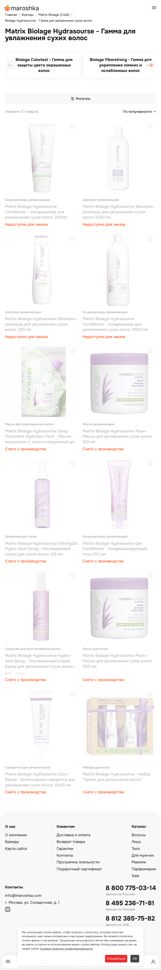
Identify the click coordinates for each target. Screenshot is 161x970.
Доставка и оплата (73, 835)
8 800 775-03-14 (131, 888)
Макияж (139, 862)
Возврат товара (71, 841)
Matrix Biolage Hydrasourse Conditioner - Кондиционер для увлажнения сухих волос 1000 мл (115, 324)
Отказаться (116, 958)
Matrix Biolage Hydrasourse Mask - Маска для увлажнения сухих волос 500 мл (117, 661)
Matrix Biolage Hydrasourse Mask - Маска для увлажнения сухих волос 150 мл (117, 436)
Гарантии (65, 848)
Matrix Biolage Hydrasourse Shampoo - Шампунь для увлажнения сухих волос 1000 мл (119, 212)
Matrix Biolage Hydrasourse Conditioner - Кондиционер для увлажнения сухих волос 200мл (36, 212)
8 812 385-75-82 (130, 918)
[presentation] (10, 65)
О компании (16, 835)
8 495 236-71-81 (130, 903)
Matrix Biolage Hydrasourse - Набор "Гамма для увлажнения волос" (117, 777)
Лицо (136, 841)
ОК (134, 958)
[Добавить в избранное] (72, 127)
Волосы (138, 835)
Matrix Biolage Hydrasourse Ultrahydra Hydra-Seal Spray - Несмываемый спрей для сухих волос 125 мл (41, 549)
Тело (136, 848)
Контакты (65, 855)
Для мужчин (143, 855)
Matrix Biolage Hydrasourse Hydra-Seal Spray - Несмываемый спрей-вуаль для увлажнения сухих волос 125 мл (39, 661)
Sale (135, 875)
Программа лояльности (78, 862)
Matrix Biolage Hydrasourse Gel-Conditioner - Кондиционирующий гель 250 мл (115, 549)
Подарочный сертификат (79, 869)
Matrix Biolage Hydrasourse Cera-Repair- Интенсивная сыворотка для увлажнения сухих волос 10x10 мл (40, 779)
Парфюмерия (144, 869)
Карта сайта (16, 848)
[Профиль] (153, 961)
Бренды (12, 841)
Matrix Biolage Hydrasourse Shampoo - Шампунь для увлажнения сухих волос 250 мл (41, 324)
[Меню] (8, 962)
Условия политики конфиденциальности (66, 948)
